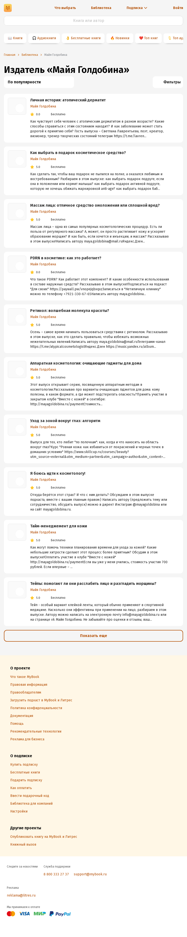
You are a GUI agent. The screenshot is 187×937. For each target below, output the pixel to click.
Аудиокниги (46, 38)
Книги (17, 38)
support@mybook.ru (90, 874)
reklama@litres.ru (21, 895)
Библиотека (101, 8)
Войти (178, 8)
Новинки (122, 38)
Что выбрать (65, 8)
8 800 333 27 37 (56, 874)
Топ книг (151, 38)
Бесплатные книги (86, 38)
